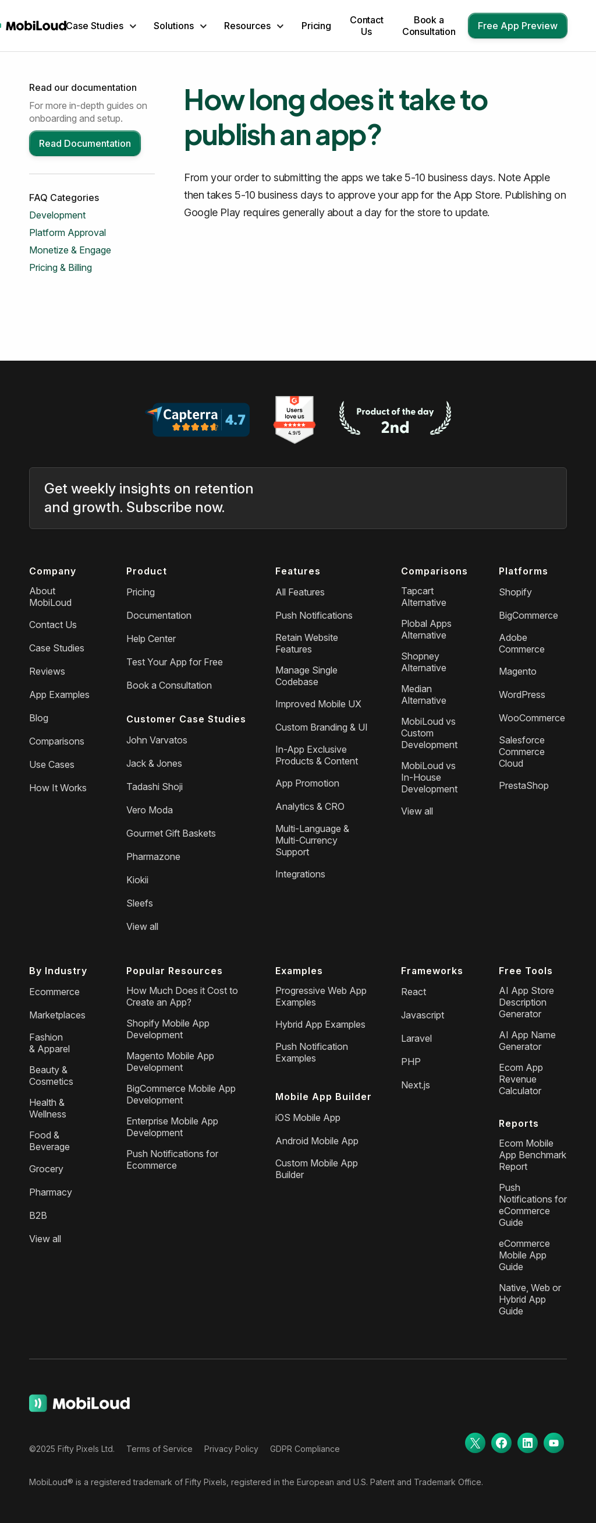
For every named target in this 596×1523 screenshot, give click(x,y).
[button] (101, 25)
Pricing (316, 25)
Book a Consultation (429, 25)
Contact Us (367, 25)
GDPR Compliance (305, 1449)
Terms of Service (159, 1449)
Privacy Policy (231, 1449)
